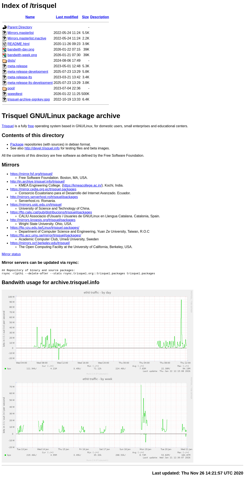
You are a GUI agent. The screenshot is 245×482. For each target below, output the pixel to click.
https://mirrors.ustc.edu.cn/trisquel (36, 204)
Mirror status (11, 254)
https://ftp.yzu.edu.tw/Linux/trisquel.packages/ (44, 227)
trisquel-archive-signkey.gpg (28, 99)
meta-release (17, 66)
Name (30, 17)
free (31, 126)
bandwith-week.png (22, 55)
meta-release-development (27, 71)
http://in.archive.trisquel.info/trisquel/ (37, 181)
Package (16, 144)
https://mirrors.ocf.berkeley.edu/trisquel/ (40, 243)
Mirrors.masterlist (20, 33)
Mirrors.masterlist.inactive (26, 38)
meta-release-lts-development (30, 83)
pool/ (11, 88)
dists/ (11, 60)
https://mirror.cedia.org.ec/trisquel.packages (43, 189)
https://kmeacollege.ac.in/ (82, 185)
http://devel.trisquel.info (42, 148)
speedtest (14, 94)
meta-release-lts (19, 77)
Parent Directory (19, 27)
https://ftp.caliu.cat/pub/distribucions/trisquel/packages (51, 212)
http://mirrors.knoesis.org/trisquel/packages (42, 220)
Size (85, 17)
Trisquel (8, 126)
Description (99, 17)
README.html (18, 44)
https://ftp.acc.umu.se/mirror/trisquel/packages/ (45, 235)
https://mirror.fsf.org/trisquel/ (31, 174)
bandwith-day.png (20, 49)
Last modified (67, 17)
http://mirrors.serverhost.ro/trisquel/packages (44, 197)
